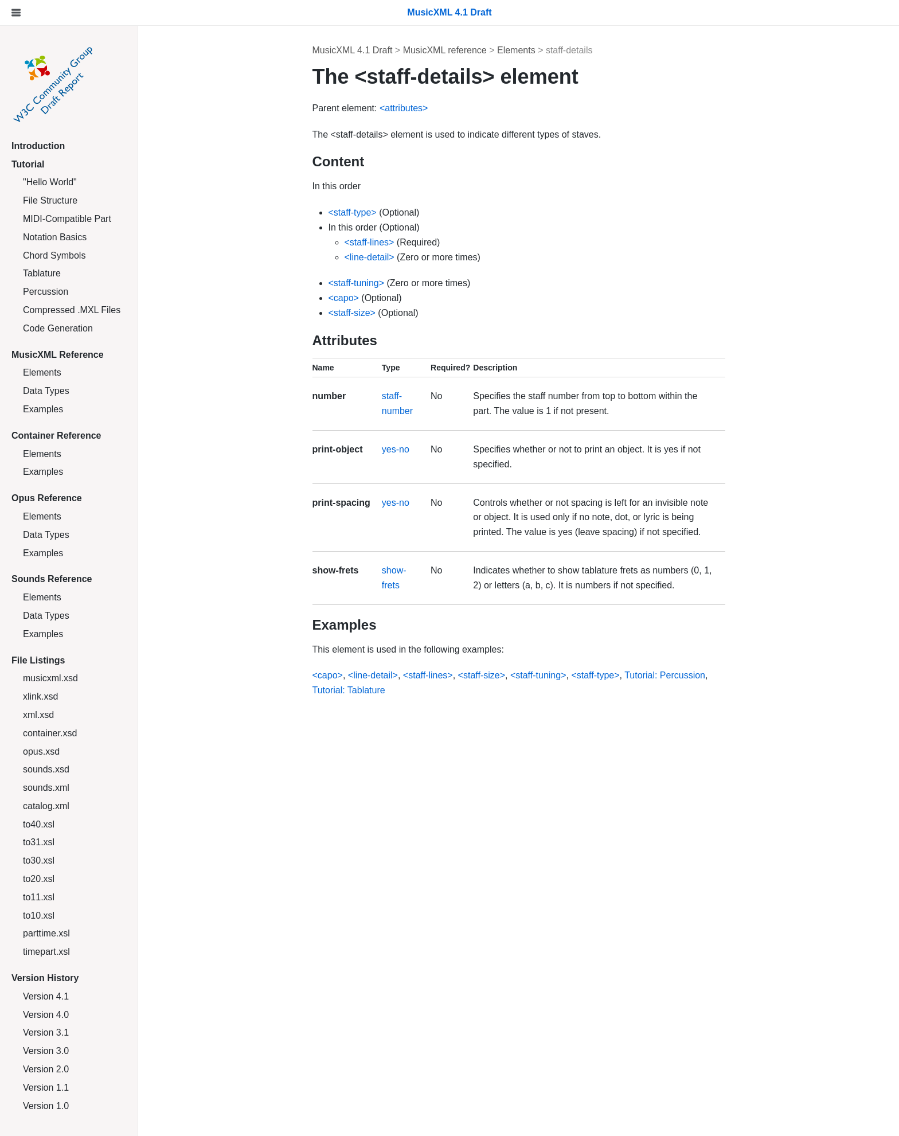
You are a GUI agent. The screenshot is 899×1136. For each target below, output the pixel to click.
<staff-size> (352, 313)
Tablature (42, 273)
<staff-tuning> (357, 283)
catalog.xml (46, 806)
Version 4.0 (46, 1015)
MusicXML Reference (57, 355)
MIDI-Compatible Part (67, 219)
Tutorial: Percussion (664, 675)
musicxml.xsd (50, 678)
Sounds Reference (51, 579)
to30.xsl (38, 860)
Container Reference (56, 435)
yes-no (395, 449)
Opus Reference (46, 498)
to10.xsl (38, 915)
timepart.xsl (46, 952)
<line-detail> (369, 257)
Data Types (46, 391)
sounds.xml (46, 788)
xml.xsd (38, 715)
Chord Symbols (54, 255)
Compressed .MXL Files (71, 310)
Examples (43, 409)
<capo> (344, 298)
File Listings (38, 660)
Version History (45, 978)
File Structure (50, 200)
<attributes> (404, 108)
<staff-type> (353, 212)
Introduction (38, 146)
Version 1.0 (46, 1106)
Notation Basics (55, 237)
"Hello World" (50, 182)
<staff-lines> (369, 242)
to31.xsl (38, 842)
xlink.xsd (40, 696)
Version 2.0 (46, 1069)
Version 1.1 (46, 1087)
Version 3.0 (46, 1051)
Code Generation (58, 328)
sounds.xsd (46, 769)
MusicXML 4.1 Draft (352, 50)
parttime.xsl (46, 933)
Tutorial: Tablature (348, 690)
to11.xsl (38, 897)
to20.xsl (38, 879)
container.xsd (50, 733)
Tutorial (27, 164)
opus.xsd (41, 751)
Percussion (45, 291)
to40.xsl (38, 824)
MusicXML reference (445, 50)
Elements (42, 372)
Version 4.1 (46, 996)
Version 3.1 (46, 1032)
